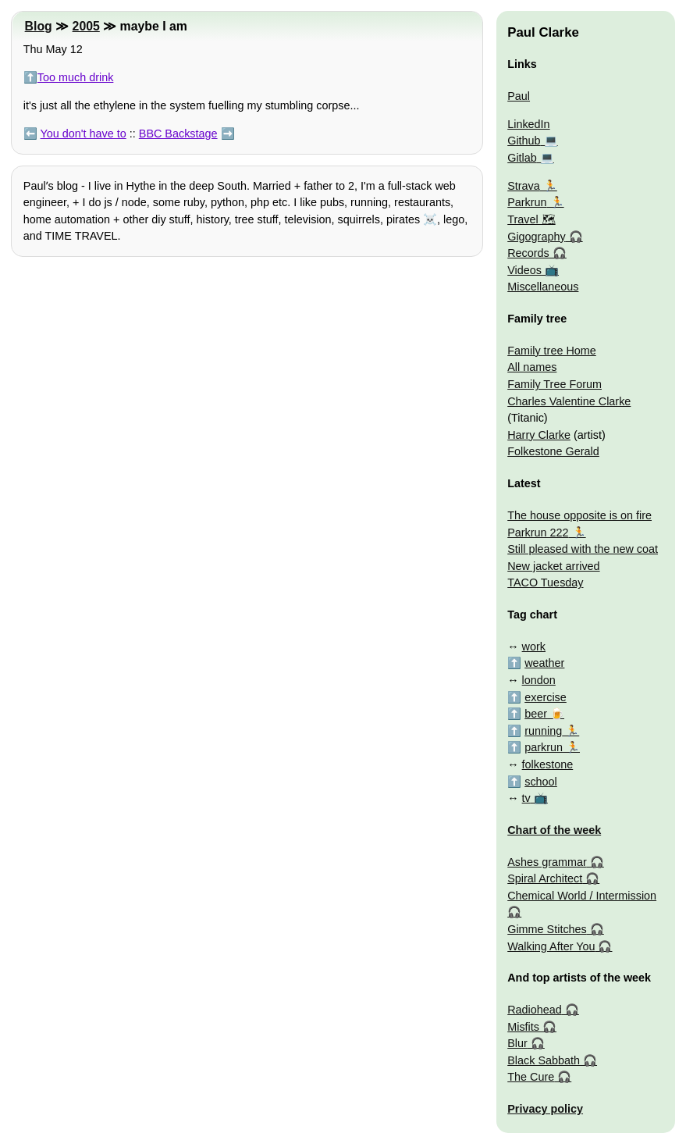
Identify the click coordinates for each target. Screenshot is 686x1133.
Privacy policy (545, 1109)
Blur (517, 1043)
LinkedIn (528, 124)
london (539, 680)
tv (526, 798)
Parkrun (526, 202)
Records (528, 253)
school (540, 781)
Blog (38, 26)
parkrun (543, 747)
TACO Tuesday (545, 582)
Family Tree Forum (554, 384)
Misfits (523, 1027)
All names (531, 367)
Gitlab (522, 157)
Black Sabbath (543, 1060)
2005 (86, 26)
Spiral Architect (544, 878)
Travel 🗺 (531, 219)
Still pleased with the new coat (582, 549)
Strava (523, 186)
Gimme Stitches (547, 929)
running (543, 731)
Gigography (536, 236)
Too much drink (75, 77)
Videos (524, 270)
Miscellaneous (542, 286)
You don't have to (83, 133)
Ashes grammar (547, 862)
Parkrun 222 (537, 532)
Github (523, 140)
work (534, 646)
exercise (545, 697)
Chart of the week (554, 830)
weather (544, 663)
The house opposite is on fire (579, 515)
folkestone (548, 764)
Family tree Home (551, 350)
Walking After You (551, 946)
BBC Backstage (178, 133)
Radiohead (534, 1009)
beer (535, 713)
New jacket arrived (553, 566)
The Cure (530, 1077)
